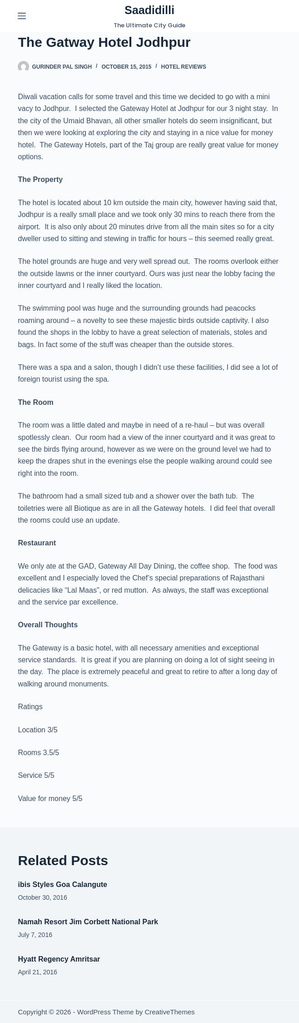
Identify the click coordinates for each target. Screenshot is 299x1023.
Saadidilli (149, 10)
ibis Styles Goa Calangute (62, 884)
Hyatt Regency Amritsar (59, 959)
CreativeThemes (169, 1012)
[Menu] (22, 16)
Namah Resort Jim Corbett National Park (88, 922)
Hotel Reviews (183, 67)
